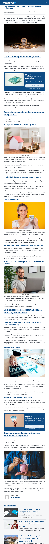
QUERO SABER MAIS (34, 426)
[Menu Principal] (46, 2)
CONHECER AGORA (35, 85)
